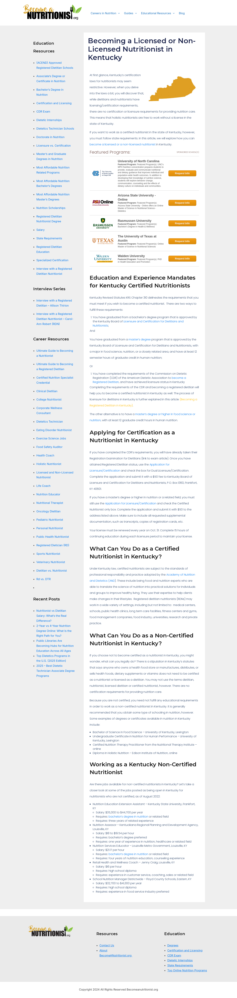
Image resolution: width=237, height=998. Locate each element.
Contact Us (107, 945)
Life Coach (43, 486)
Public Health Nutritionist (52, 536)
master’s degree (140, 339)
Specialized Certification (52, 260)
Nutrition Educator (48, 494)
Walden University (131, 256)
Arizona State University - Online (137, 197)
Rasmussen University (134, 220)
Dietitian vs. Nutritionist (52, 570)
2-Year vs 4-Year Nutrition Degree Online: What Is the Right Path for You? (54, 631)
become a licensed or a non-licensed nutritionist (123, 144)
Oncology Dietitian (48, 511)
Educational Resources (156, 13)
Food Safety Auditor (49, 447)
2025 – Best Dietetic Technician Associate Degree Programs (55, 671)
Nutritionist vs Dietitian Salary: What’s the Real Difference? (51, 615)
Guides (128, 13)
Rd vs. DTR (43, 579)
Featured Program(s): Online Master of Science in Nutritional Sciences (141, 245)
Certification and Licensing (54, 103)
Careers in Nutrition (103, 13)
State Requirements (49, 238)
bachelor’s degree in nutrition (128, 817)
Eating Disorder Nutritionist (54, 430)
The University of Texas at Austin (137, 238)
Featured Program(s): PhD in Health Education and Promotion (140, 260)
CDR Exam (43, 111)
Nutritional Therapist (49, 503)
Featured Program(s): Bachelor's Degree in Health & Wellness (137, 225)
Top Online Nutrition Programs (187, 970)
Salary (40, 230)
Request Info (182, 173)
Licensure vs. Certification (53, 145)
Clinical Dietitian (46, 391)
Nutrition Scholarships (50, 208)
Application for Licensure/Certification (130, 503)
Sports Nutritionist (48, 553)
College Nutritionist (49, 399)
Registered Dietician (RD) (52, 545)
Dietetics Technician (49, 421)
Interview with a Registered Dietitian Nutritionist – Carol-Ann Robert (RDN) (54, 319)
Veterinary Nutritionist (50, 562)
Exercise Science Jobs (51, 438)
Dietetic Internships (49, 120)
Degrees (173, 945)
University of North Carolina (138, 161)
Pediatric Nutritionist (49, 519)
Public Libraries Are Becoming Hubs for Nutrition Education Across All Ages (55, 646)
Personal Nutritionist (49, 528)
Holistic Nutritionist (48, 464)
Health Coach (45, 455)
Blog (182, 13)
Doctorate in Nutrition (50, 137)
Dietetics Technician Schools (55, 128)
